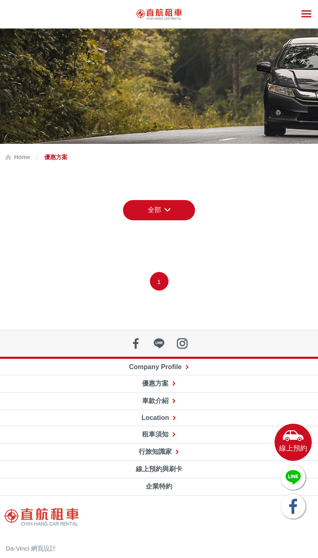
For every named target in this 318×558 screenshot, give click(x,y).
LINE (293, 477)
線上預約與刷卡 (159, 468)
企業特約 (159, 486)
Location (155, 417)
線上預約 (293, 448)
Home (22, 157)
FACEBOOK (293, 506)
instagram (182, 343)
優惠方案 (155, 383)
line (159, 343)
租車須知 (155, 434)
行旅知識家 (155, 451)
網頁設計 (43, 548)
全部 (154, 209)
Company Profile (155, 366)
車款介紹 (155, 400)
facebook (136, 343)
